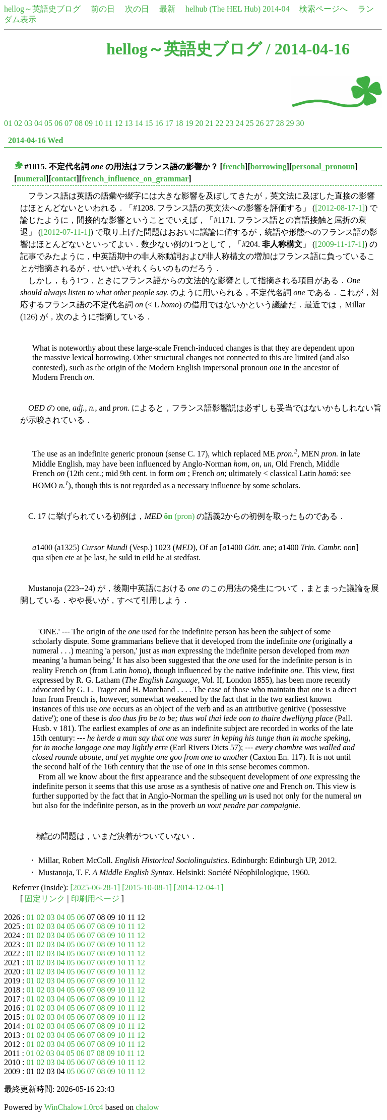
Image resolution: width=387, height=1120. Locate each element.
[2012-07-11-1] (65, 232)
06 (58, 123)
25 (249, 123)
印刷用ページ (95, 898)
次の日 (137, 9)
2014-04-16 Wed (35, 140)
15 (149, 123)
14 (139, 123)
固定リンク (45, 898)
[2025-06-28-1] (95, 887)
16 (159, 123)
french (234, 166)
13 (128, 123)
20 (199, 123)
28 (280, 123)
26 (259, 123)
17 (169, 123)
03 (28, 123)
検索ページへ (323, 9)
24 (239, 123)
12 (118, 123)
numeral (31, 178)
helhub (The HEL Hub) (223, 9)
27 (270, 123)
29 (290, 123)
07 (68, 123)
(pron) (179, 516)
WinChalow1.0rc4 (73, 1107)
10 (99, 123)
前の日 (103, 9)
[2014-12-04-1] (199, 887)
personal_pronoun (323, 166)
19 (189, 123)
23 (229, 123)
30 (300, 123)
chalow (147, 1107)
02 (18, 123)
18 (179, 123)
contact (64, 178)
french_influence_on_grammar (135, 178)
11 (108, 123)
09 (89, 123)
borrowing (268, 166)
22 (219, 123)
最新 (167, 9)
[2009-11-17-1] (339, 244)
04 (38, 123)
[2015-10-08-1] (147, 887)
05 (48, 123)
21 (209, 123)
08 (79, 123)
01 (8, 123)
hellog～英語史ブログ (42, 9)
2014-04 (276, 9)
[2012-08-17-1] (340, 208)
